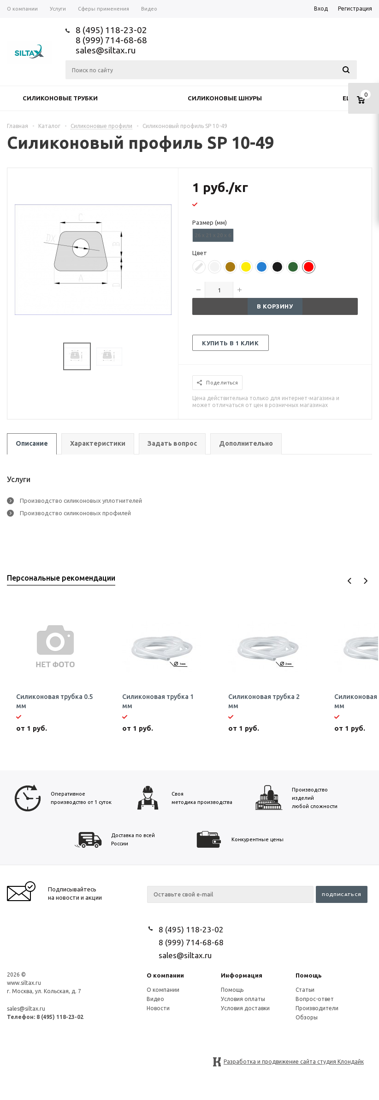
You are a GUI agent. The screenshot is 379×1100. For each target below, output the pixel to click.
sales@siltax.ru (106, 50)
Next (365, 581)
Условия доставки (245, 1008)
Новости (158, 1008)
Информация (241, 975)
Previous (349, 581)
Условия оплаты (243, 999)
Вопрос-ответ (315, 999)
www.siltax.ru (24, 983)
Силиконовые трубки (60, 98)
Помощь (309, 975)
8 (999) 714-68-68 (111, 40)
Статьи (305, 990)
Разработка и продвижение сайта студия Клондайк (294, 1062)
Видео (155, 999)
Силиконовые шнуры (225, 98)
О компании (165, 975)
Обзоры (307, 1017)
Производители (317, 1008)
